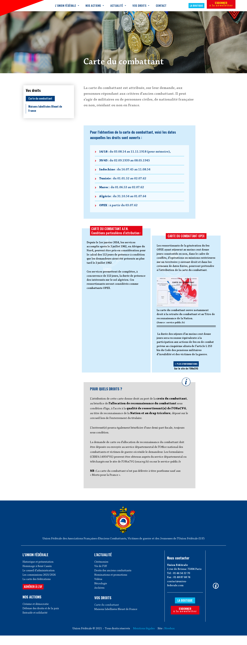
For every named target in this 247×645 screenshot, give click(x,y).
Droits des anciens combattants (114, 580)
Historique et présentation (39, 570)
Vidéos (98, 589)
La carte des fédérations (38, 589)
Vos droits (140, 5)
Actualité (118, 5)
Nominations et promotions (112, 584)
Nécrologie (101, 594)
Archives (99, 598)
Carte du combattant (41, 98)
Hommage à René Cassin (38, 575)
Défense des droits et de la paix (42, 619)
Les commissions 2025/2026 (40, 584)
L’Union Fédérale (67, 5)
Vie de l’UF (101, 575)
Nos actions (95, 5)
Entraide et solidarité (36, 624)
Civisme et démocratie (36, 614)
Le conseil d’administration (40, 580)
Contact (161, 6)
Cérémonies (101, 570)
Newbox (169, 638)
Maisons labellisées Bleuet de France (46, 108)
